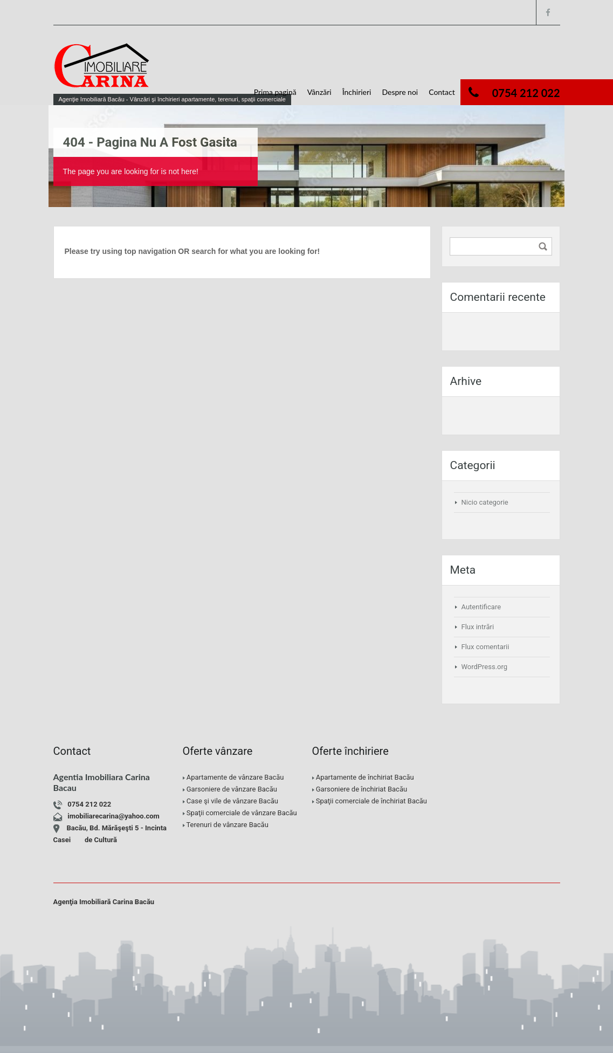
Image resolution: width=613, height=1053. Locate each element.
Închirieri (356, 92)
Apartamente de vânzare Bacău (235, 777)
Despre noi (400, 92)
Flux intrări (478, 627)
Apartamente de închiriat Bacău (365, 777)
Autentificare (481, 607)
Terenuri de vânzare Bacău (227, 825)
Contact (442, 92)
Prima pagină (275, 92)
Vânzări (319, 92)
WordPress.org (485, 667)
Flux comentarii (485, 647)
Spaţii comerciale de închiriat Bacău (371, 801)
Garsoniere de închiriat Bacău (361, 789)
